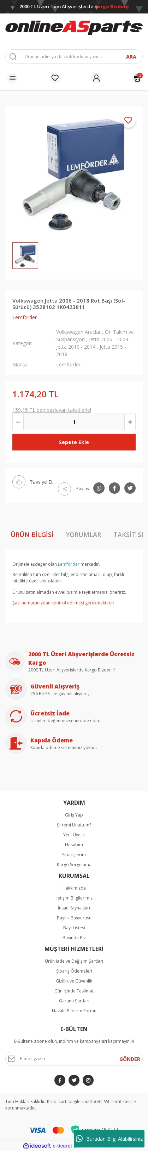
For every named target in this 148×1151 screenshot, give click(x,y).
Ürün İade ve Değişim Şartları (74, 961)
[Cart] (137, 78)
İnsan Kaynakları (74, 908)
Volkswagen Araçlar (78, 331)
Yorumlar (83, 534)
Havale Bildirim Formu (74, 1011)
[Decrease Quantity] (18, 422)
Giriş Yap (74, 815)
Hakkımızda (74, 888)
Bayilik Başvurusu (74, 918)
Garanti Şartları (74, 1001)
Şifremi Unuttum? (74, 825)
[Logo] (74, 28)
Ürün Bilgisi (32, 534)
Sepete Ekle (74, 442)
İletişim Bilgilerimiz (74, 898)
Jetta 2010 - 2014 (76, 346)
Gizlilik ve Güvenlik (74, 981)
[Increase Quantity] (130, 422)
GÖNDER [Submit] (129, 1059)
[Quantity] (74, 422)
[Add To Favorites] (128, 120)
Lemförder (24, 317)
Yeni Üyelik (74, 835)
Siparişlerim (74, 855)
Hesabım (74, 845)
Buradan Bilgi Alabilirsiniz (109, 1138)
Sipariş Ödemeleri (74, 971)
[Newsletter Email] (74, 1059)
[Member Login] (96, 78)
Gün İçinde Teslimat (74, 991)
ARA (131, 56)
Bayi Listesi (74, 928)
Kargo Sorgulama (74, 865)
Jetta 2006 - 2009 (108, 339)
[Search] (74, 56)
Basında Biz (74, 938)
